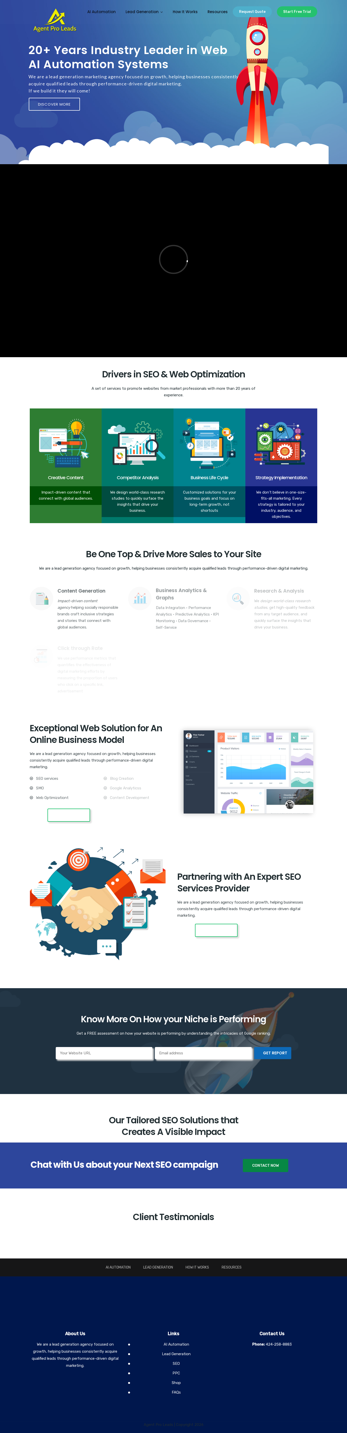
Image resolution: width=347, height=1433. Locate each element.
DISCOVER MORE (54, 104)
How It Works (185, 11)
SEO (176, 1363)
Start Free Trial (297, 12)
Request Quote (252, 12)
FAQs (176, 1392)
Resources (218, 11)
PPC (176, 1373)
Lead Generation (142, 11)
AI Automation (101, 11)
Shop (176, 1382)
